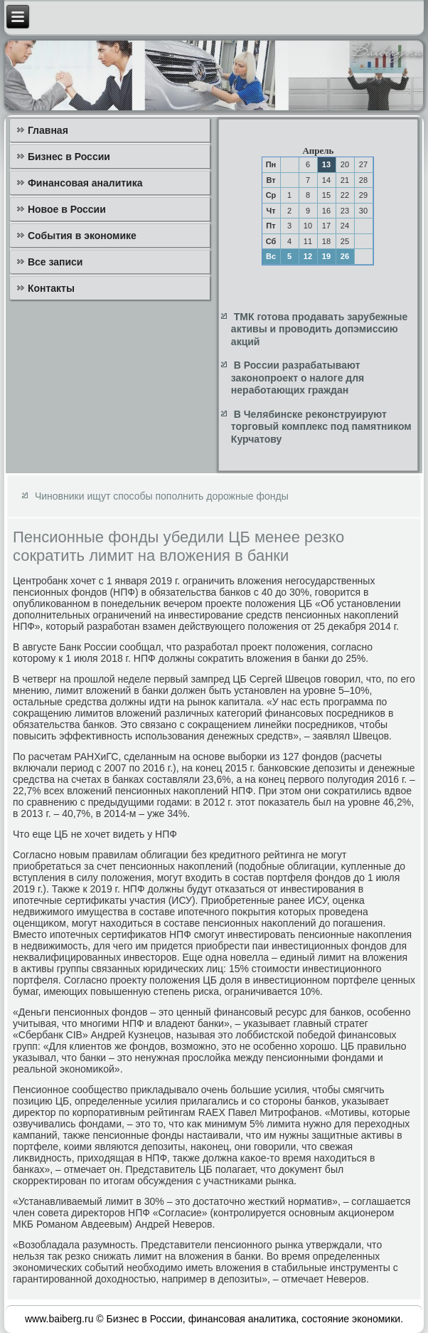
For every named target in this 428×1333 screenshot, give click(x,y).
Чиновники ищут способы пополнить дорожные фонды (162, 496)
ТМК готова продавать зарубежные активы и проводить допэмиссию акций (319, 329)
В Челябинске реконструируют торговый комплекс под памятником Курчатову (321, 427)
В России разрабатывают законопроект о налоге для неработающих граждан (297, 377)
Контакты (51, 288)
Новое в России (67, 209)
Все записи (55, 262)
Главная (48, 130)
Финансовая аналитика (85, 183)
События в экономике (82, 235)
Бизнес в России (69, 156)
